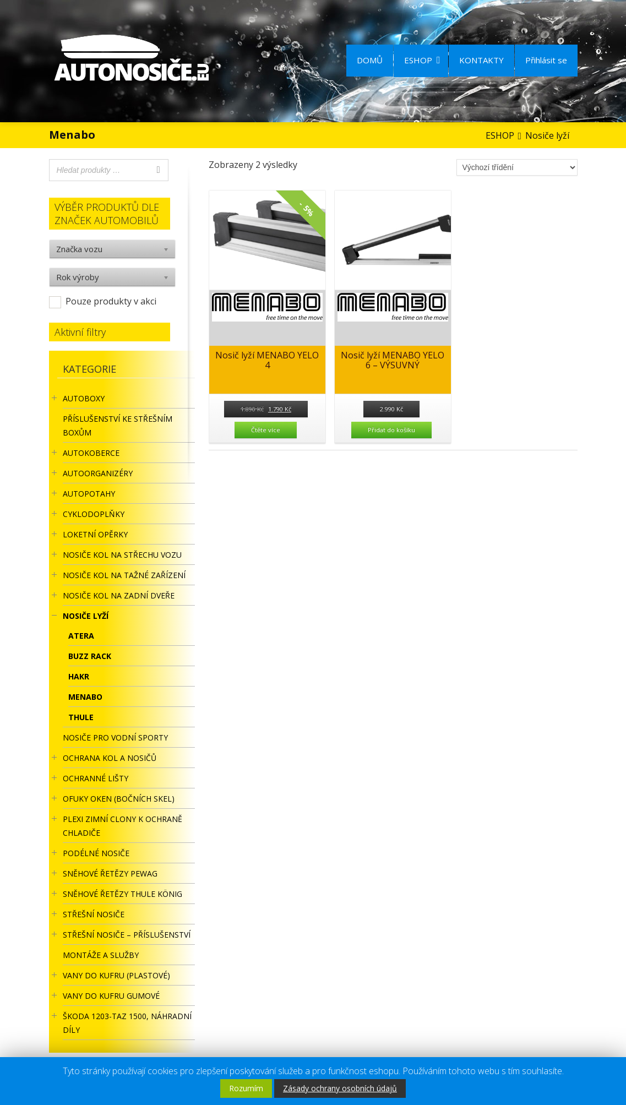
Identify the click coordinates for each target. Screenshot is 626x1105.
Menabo (85, 697)
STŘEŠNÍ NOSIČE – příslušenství (126, 934)
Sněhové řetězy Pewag (110, 873)
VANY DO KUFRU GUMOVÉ (111, 995)
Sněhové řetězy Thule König (122, 894)
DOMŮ (370, 60)
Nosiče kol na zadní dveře (119, 595)
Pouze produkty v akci (111, 301)
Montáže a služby (101, 955)
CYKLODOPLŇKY (93, 514)
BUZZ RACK (89, 656)
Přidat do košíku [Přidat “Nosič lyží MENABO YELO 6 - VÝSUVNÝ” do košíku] (391, 430)
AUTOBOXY (84, 398)
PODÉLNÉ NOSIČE (96, 853)
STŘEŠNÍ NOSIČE (93, 914)
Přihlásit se (546, 60)
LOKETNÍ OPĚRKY (95, 534)
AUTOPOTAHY (89, 493)
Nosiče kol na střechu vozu (122, 554)
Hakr (78, 676)
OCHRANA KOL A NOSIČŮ (109, 758)
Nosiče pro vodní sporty (115, 737)
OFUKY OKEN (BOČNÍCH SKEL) (119, 798)
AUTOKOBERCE (91, 453)
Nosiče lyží (85, 616)
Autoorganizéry (98, 473)
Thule (81, 717)
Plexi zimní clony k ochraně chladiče (122, 826)
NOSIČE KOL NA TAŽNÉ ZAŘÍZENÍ (124, 575)
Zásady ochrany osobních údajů (340, 1088)
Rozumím (246, 1088)
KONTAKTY (481, 60)
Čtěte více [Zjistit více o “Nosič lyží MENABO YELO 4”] (265, 430)
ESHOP (422, 60)
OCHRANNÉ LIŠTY (95, 778)
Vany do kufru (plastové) (116, 975)
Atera (81, 635)
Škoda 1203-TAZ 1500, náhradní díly (127, 1023)
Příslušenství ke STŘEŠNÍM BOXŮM (117, 425)
